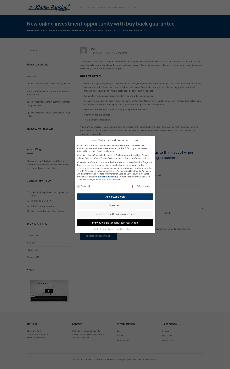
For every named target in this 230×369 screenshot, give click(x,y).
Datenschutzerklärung (107, 177)
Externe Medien (141, 186)
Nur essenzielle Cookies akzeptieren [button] (115, 214)
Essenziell (83, 186)
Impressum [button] (131, 229)
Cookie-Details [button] (100, 229)
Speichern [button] (115, 205)
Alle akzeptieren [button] (115, 196)
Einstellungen (89, 179)
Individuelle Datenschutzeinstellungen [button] (115, 222)
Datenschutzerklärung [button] (117, 229)
